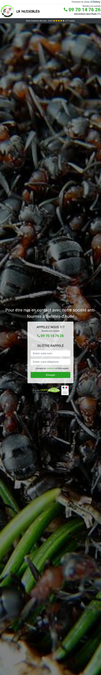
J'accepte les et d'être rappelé (51, 368)
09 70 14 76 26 (82, 9)
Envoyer (50, 375)
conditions (50, 368)
